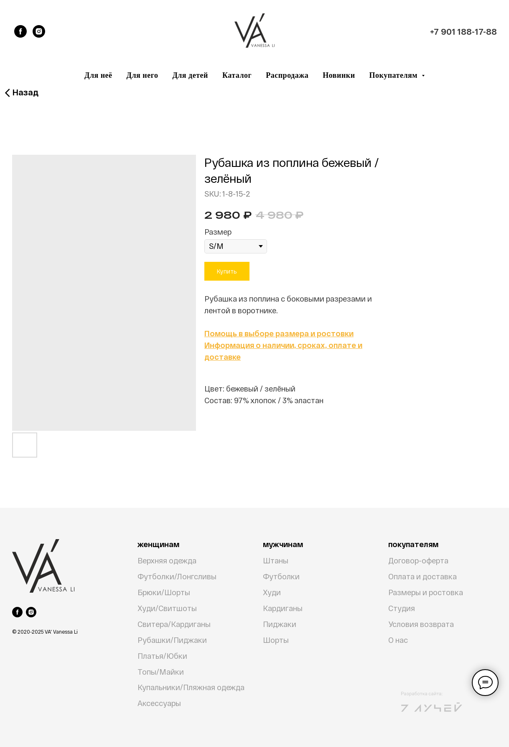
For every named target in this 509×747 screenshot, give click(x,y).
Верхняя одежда (166, 560)
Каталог (237, 75)
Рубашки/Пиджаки (172, 640)
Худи (272, 592)
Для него (142, 75)
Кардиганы (283, 608)
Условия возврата (421, 624)
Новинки (339, 75)
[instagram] (39, 31)
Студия (401, 608)
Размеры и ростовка (425, 592)
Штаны (275, 560)
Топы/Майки (160, 671)
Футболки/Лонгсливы (176, 576)
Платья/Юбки (162, 655)
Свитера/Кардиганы (174, 624)
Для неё (98, 75)
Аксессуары (159, 703)
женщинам (158, 544)
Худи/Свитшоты (167, 608)
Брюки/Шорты (163, 592)
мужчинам (283, 544)
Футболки (281, 576)
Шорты (276, 640)
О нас (398, 640)
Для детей (190, 75)
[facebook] (20, 31)
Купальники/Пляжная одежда (190, 687)
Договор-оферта (418, 560)
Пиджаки (279, 624)
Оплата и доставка (422, 576)
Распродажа (287, 75)
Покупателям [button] (394, 75)
